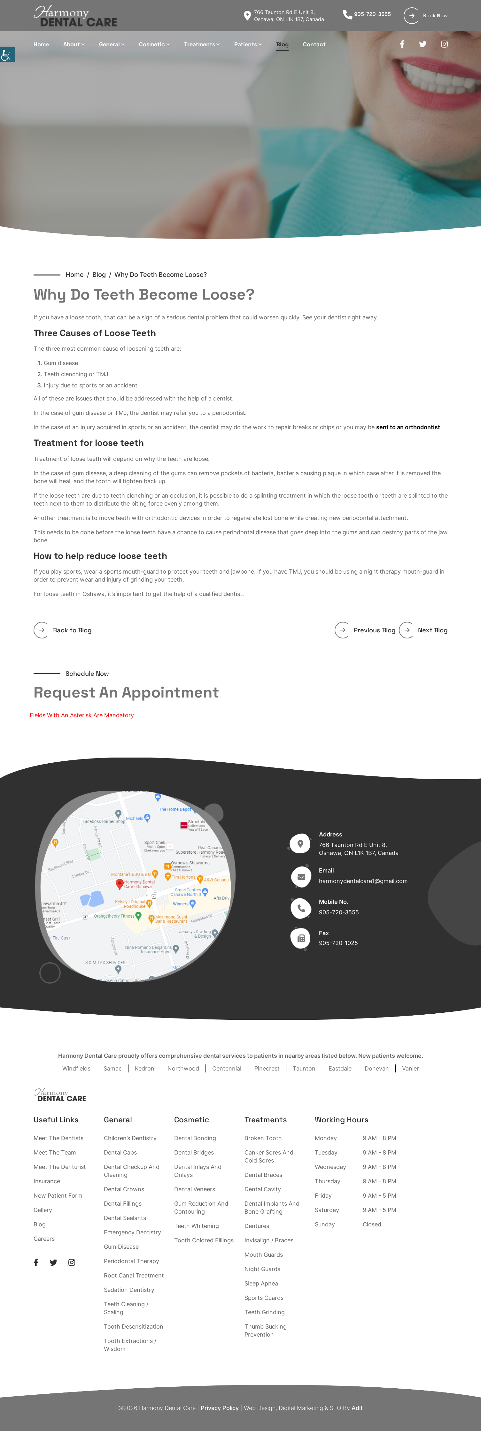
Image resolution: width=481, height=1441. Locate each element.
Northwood (183, 1068)
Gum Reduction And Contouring (201, 1207)
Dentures (256, 1226)
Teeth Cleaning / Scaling (126, 1308)
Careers (44, 1238)
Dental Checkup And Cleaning (131, 1170)
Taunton (304, 1068)
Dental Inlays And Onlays (197, 1170)
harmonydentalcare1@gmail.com (363, 881)
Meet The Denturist (60, 1166)
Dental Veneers (194, 1189)
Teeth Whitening (196, 1226)
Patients (245, 44)
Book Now (428, 15)
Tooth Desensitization (133, 1326)
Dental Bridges (194, 1152)
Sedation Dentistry (129, 1289)
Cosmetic (152, 44)
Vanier (410, 1068)
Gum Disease (121, 1246)
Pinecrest (267, 1068)
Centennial (226, 1068)
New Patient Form (58, 1195)
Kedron (144, 1068)
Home (41, 44)
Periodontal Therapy (131, 1261)
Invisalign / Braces (268, 1240)
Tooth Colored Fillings (204, 1240)
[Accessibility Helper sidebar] (7, 54)
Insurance (47, 1181)
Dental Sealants (125, 1218)
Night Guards (262, 1269)
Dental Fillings (123, 1203)
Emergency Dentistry (132, 1232)
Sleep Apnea (261, 1283)
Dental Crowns (124, 1189)
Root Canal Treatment (134, 1275)
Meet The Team (55, 1152)
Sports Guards (263, 1297)
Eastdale (340, 1068)
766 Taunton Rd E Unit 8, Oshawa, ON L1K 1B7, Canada (284, 15)
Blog (282, 44)
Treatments (199, 44)
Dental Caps (120, 1152)
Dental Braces (263, 1174)
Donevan (377, 1068)
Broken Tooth (263, 1138)
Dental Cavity (262, 1189)
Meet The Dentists (58, 1138)
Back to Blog (65, 630)
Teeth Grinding (264, 1312)
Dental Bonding (195, 1138)
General (109, 44)
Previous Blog (368, 630)
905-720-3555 (367, 14)
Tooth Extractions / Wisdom (130, 1345)
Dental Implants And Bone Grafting (271, 1207)
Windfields (76, 1068)
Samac (113, 1068)
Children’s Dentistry (130, 1138)
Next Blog (426, 630)
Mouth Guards (263, 1254)
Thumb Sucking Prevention (265, 1330)
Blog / (103, 274)
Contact (314, 44)
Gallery (43, 1210)
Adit (357, 1408)
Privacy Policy (220, 1408)
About (71, 44)
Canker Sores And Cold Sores (268, 1156)
